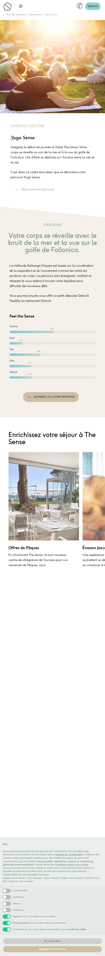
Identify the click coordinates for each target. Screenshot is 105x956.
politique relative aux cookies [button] (73, 864)
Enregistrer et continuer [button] (52, 949)
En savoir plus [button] (52, 941)
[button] (21, 6)
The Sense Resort (16, 14)
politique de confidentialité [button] (69, 854)
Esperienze (35, 14)
